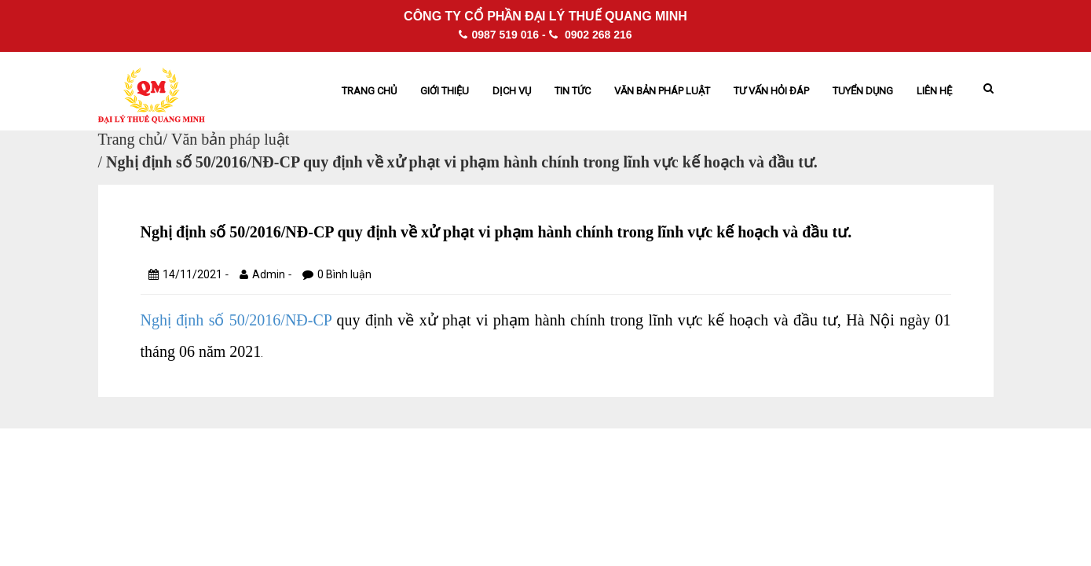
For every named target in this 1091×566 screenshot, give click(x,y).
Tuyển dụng (863, 91)
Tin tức (573, 91)
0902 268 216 (590, 34)
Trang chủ (369, 91)
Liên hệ (934, 91)
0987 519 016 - (502, 34)
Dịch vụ (511, 91)
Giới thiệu (444, 91)
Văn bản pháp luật (230, 139)
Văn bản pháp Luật (662, 91)
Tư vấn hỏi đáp (771, 91)
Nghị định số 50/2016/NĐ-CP (236, 320)
